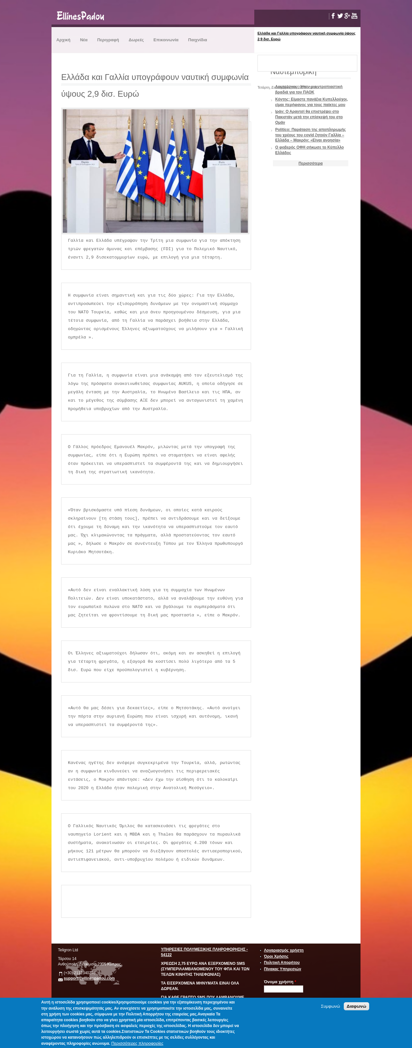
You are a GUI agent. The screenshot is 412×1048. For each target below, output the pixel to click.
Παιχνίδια (197, 39)
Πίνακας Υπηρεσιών (282, 969)
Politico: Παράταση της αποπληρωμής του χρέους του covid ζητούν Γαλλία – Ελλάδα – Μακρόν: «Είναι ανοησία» (310, 135)
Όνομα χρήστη (280, 981)
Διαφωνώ (356, 1006)
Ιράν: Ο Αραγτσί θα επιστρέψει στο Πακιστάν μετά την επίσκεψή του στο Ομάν (309, 117)
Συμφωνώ (330, 1006)
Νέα (84, 39)
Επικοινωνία (166, 39)
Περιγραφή (108, 39)
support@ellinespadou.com (89, 978)
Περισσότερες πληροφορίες (137, 1043)
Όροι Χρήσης (276, 956)
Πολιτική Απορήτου (282, 962)
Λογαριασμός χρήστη (284, 950)
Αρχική (63, 39)
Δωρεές (136, 39)
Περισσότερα (311, 163)
